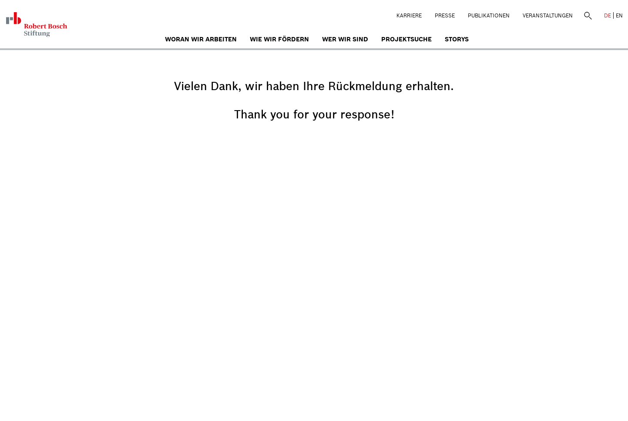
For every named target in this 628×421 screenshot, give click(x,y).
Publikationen (489, 15)
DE (607, 15)
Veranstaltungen (548, 15)
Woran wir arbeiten (201, 39)
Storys (457, 39)
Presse (445, 15)
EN (619, 15)
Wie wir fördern (279, 39)
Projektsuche (406, 39)
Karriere (409, 15)
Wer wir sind (345, 39)
